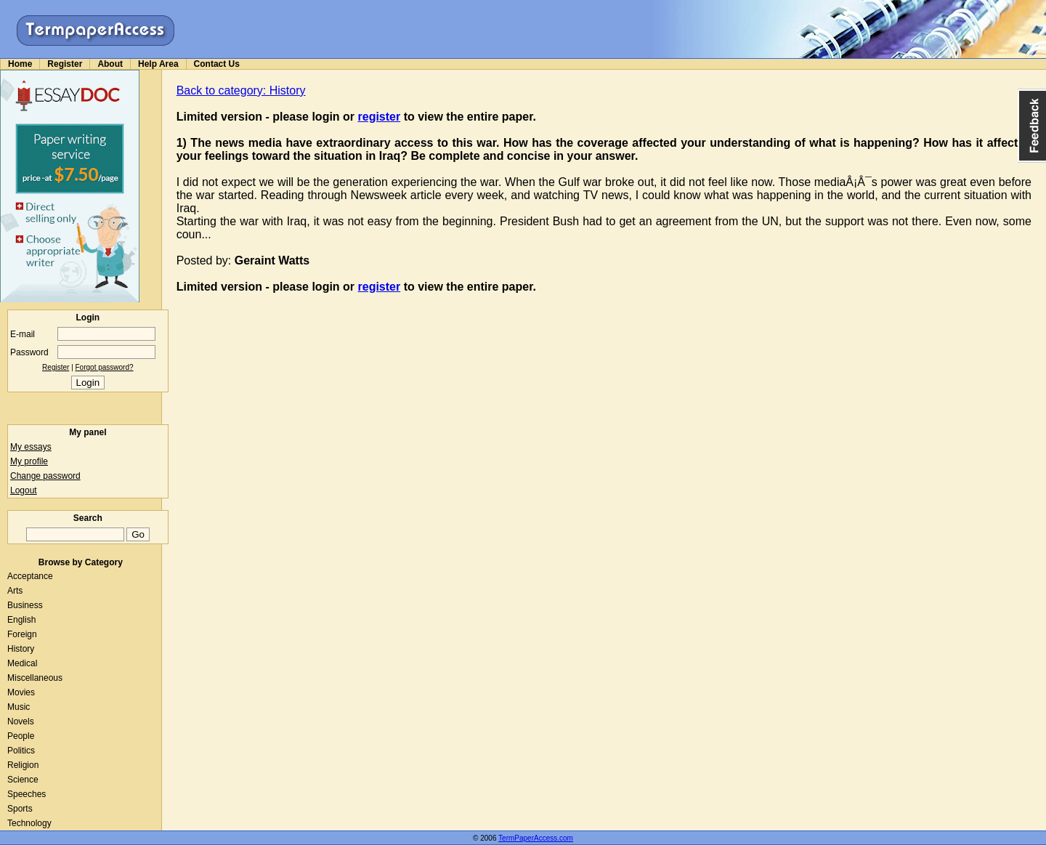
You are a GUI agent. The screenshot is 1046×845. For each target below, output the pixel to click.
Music (18, 707)
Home (20, 64)
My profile (29, 461)
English (21, 620)
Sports (20, 809)
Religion (22, 765)
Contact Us (217, 64)
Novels (20, 721)
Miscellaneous (34, 678)
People (20, 736)
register (379, 116)
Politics (21, 750)
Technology (29, 823)
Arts (15, 591)
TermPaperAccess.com (535, 838)
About (110, 64)
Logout (23, 490)
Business (25, 605)
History (20, 649)
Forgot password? (105, 367)
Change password (45, 476)
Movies (21, 692)
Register (64, 64)
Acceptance (30, 576)
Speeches (26, 794)
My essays (31, 447)
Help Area (158, 64)
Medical (22, 663)
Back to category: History (241, 90)
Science (22, 780)
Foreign (22, 634)
